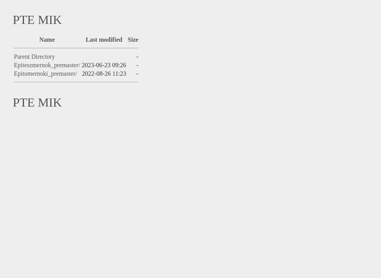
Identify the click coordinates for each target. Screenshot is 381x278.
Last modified (104, 39)
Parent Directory (34, 56)
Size (133, 39)
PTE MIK (37, 20)
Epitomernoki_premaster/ (45, 73)
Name (47, 39)
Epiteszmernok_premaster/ (47, 65)
